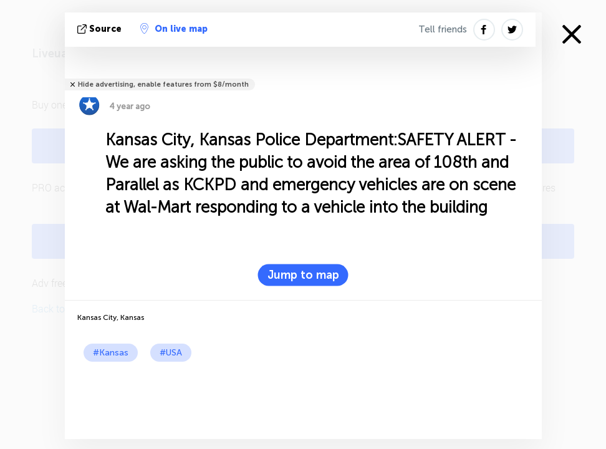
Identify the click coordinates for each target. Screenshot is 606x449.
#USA (171, 352)
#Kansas (110, 352)
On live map (174, 28)
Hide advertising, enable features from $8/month (163, 84)
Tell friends (442, 29)
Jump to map (303, 275)
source (101, 29)
